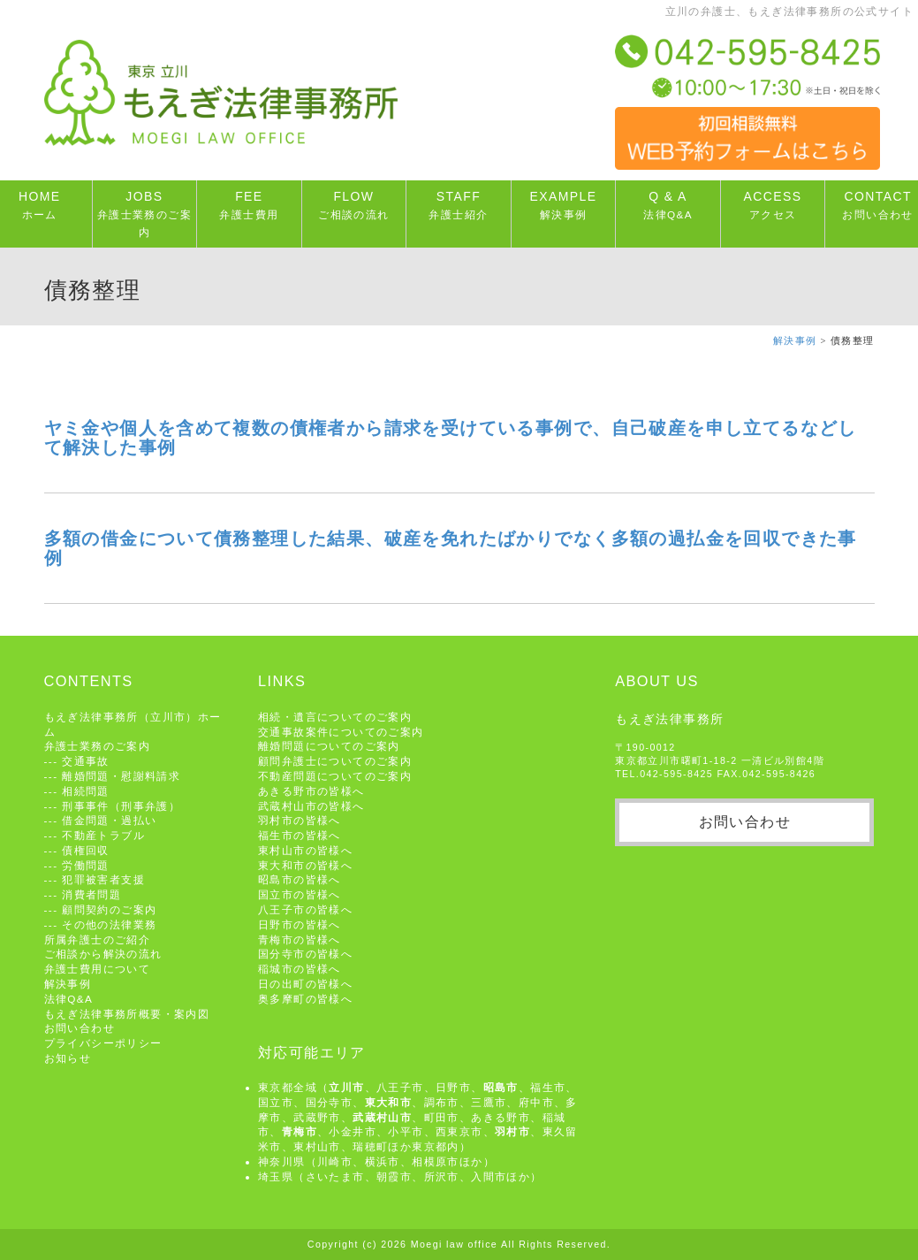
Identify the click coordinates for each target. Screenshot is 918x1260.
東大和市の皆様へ (305, 865)
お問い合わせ (79, 1028)
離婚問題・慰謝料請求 (121, 776)
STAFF (458, 204)
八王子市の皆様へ (305, 909)
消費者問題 (91, 894)
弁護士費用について (97, 968)
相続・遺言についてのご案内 (335, 716)
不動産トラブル (103, 835)
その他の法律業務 (109, 924)
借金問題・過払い (109, 820)
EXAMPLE (563, 204)
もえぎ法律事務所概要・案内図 (127, 1013)
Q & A (668, 204)
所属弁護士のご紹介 (97, 939)
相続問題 (86, 791)
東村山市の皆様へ (305, 850)
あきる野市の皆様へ (311, 791)
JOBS (144, 213)
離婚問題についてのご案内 (329, 746)
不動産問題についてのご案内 (335, 776)
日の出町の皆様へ (305, 983)
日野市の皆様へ (299, 924)
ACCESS (773, 204)
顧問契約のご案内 (109, 909)
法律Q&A (69, 998)
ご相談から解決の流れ (103, 953)
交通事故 (86, 761)
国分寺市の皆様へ (305, 953)
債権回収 (86, 850)
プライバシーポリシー (103, 1043)
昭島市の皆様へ (299, 879)
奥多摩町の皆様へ (305, 998)
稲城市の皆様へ (299, 968)
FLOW (353, 204)
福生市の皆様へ (299, 835)
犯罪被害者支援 (103, 879)
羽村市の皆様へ (299, 820)
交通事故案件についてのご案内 (341, 731)
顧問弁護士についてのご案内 (335, 761)
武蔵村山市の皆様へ (311, 806)
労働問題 (86, 865)
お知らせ (68, 1058)
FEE (248, 204)
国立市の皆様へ (299, 894)
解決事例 (795, 341)
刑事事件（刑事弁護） (121, 806)
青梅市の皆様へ (299, 939)
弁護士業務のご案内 (97, 746)
